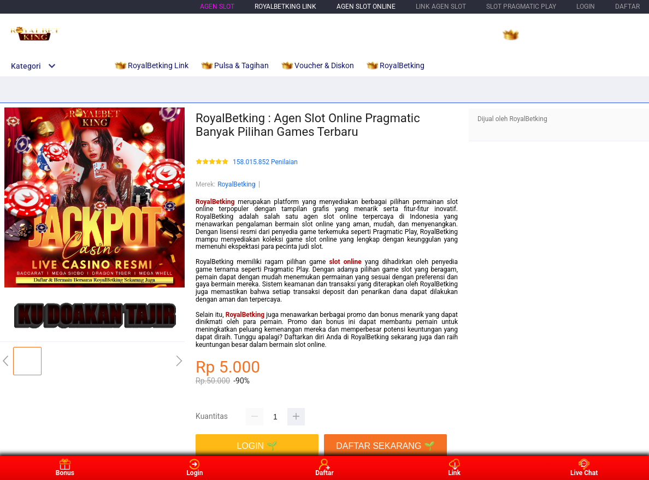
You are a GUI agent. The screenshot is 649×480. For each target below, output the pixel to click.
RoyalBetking (236, 184)
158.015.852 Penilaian (265, 162)
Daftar (324, 468)
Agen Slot (217, 6)
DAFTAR (627, 6)
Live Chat (584, 468)
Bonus (65, 468)
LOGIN (585, 6)
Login (194, 468)
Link (454, 468)
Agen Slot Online (366, 6)
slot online (345, 262)
